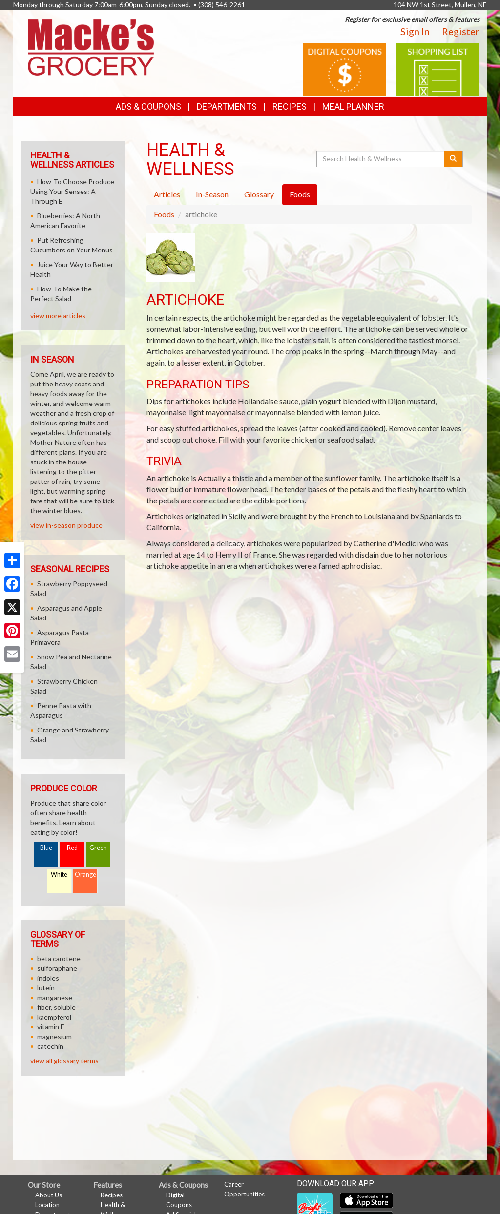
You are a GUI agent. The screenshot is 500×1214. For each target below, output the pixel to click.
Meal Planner (353, 106)
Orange (85, 874)
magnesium (54, 1036)
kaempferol (54, 1017)
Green (98, 847)
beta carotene (59, 958)
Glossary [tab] (259, 194)
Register (460, 31)
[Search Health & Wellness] (380, 159)
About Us (48, 1195)
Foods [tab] (300, 194)
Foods (164, 214)
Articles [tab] (167, 194)
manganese (54, 997)
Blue (46, 847)
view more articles (57, 315)
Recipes (289, 106)
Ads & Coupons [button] (148, 106)
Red (72, 847)
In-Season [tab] (212, 194)
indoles (48, 978)
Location (47, 1205)
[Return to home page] (91, 46)
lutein (46, 987)
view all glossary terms (64, 1061)
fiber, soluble (56, 1007)
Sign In (415, 31)
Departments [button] (227, 106)
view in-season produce (66, 525)
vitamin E (50, 1026)
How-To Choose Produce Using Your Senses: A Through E (72, 191)
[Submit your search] (453, 159)
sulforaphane (57, 968)
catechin (50, 1046)
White (59, 874)
